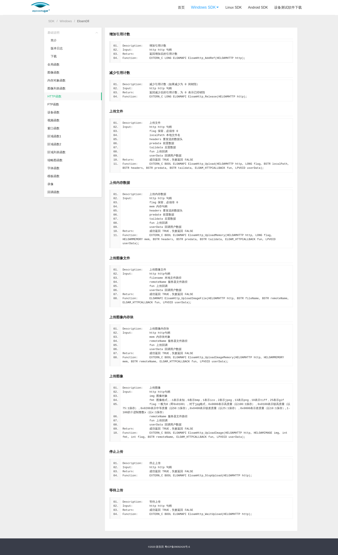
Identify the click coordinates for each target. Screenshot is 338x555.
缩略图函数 (55, 160)
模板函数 (53, 176)
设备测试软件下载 (288, 7)
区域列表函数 (56, 152)
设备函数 (53, 112)
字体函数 (53, 168)
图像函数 (53, 72)
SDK (51, 21)
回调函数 (53, 192)
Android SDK (258, 7)
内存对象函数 (56, 80)
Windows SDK (205, 7)
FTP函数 (53, 104)
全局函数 (53, 64)
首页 (181, 7)
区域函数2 (54, 144)
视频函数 (53, 120)
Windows (66, 21)
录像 (50, 184)
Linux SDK (233, 7)
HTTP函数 (54, 96)
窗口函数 (53, 128)
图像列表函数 (56, 88)
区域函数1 (54, 136)
